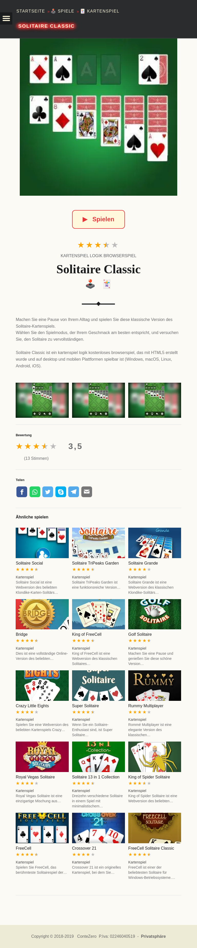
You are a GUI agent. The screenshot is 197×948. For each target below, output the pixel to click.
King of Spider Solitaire (149, 777)
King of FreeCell (87, 634)
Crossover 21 (84, 848)
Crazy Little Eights (32, 706)
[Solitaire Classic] (98, 117)
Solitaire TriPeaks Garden (95, 563)
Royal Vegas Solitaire (35, 777)
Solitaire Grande (143, 563)
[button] (6, 18)
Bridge (21, 634)
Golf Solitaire (140, 634)
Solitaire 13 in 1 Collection (96, 777)
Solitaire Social (29, 563)
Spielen (98, 219)
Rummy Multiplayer (145, 706)
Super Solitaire (85, 706)
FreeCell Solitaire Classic (151, 848)
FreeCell (23, 848)
